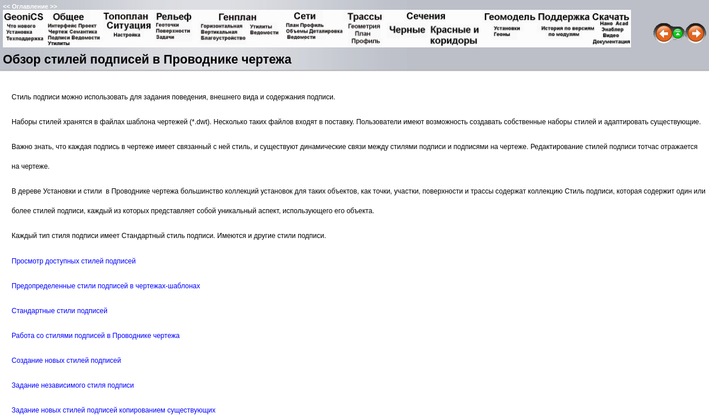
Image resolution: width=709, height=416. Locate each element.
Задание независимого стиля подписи (73, 385)
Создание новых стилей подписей (66, 360)
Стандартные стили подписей (59, 311)
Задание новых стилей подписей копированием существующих (114, 410)
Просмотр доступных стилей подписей (74, 261)
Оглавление (30, 6)
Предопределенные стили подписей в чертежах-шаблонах (106, 286)
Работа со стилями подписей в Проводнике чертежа (96, 336)
